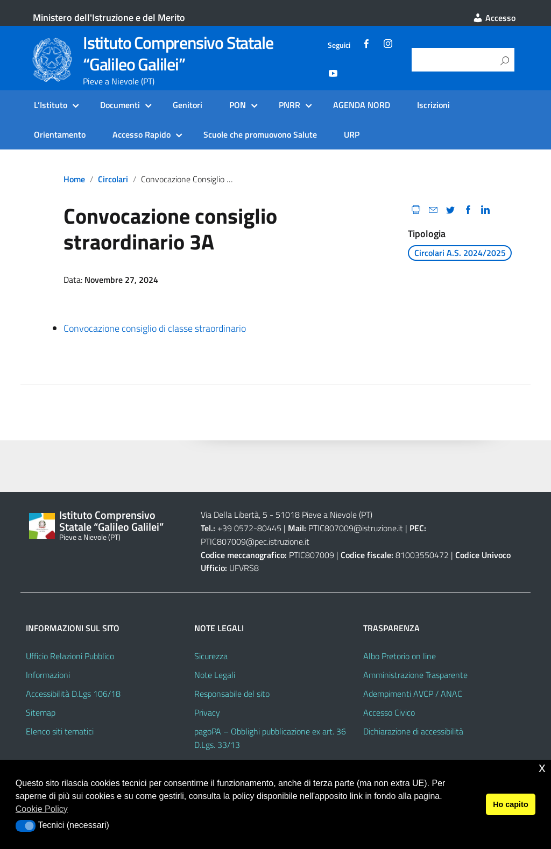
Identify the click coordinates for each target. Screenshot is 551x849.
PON (237, 104)
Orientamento (60, 134)
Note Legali (214, 674)
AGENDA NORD (361, 104)
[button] (26, 826)
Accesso (493, 17)
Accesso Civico (389, 712)
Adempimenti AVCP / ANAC (412, 693)
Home (74, 179)
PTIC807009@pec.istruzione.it (255, 541)
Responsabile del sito (232, 693)
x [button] (542, 767)
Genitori (187, 104)
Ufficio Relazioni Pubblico (70, 656)
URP (351, 134)
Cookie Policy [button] (42, 809)
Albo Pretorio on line (399, 656)
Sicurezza (211, 656)
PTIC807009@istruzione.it (355, 528)
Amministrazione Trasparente (415, 674)
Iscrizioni (433, 104)
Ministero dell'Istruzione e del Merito (109, 17)
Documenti (120, 104)
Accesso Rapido (141, 134)
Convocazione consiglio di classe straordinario (155, 328)
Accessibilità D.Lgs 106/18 (73, 693)
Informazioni (48, 674)
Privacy (207, 712)
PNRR (289, 104)
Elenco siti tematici (60, 731)
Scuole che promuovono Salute (260, 134)
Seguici (339, 45)
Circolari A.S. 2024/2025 (460, 252)
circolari (113, 179)
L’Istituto (50, 104)
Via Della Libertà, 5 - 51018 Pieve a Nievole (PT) (286, 514)
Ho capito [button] (510, 804)
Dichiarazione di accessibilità (413, 731)
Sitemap (40, 712)
